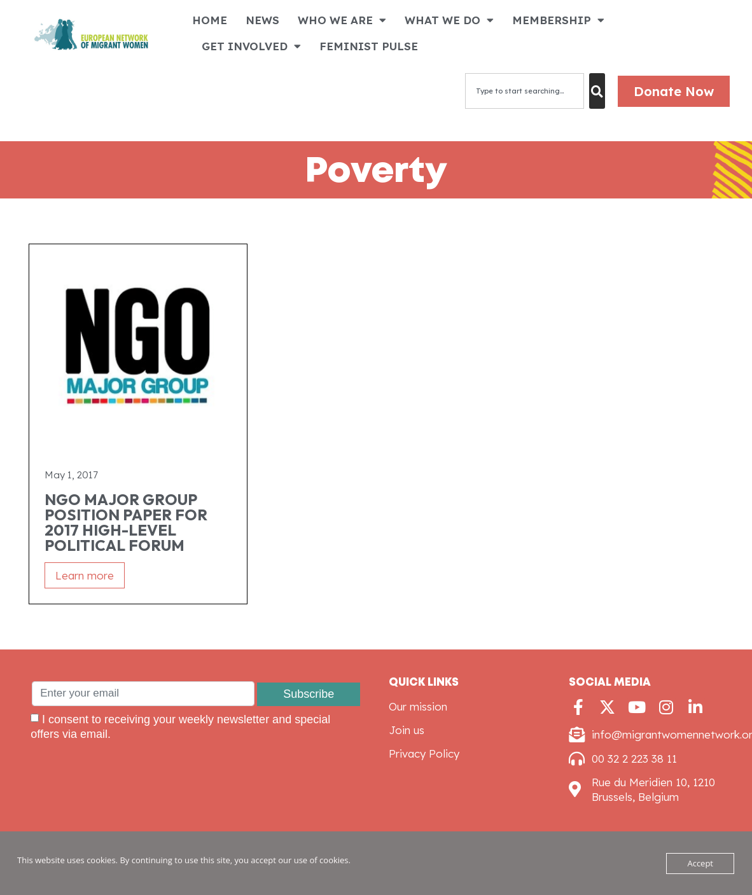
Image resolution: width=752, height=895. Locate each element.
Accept (700, 863)
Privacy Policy (424, 753)
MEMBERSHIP (558, 20)
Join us (406, 730)
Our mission (418, 706)
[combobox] (524, 91)
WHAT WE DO (449, 20)
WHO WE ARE (342, 20)
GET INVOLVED (251, 46)
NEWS (262, 20)
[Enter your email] (143, 694)
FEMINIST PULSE (368, 46)
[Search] (597, 91)
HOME (209, 20)
